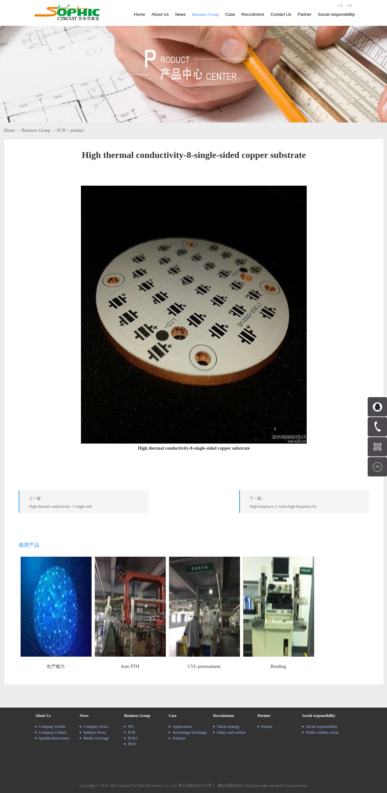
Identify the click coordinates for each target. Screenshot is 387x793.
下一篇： (309, 503)
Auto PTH (130, 666)
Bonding (278, 666)
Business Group (36, 130)
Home (139, 14)
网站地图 (224, 785)
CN (340, 5)
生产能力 (56, 666)
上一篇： (88, 503)
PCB (61, 130)
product (77, 130)
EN (349, 5)
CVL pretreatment (204, 666)
